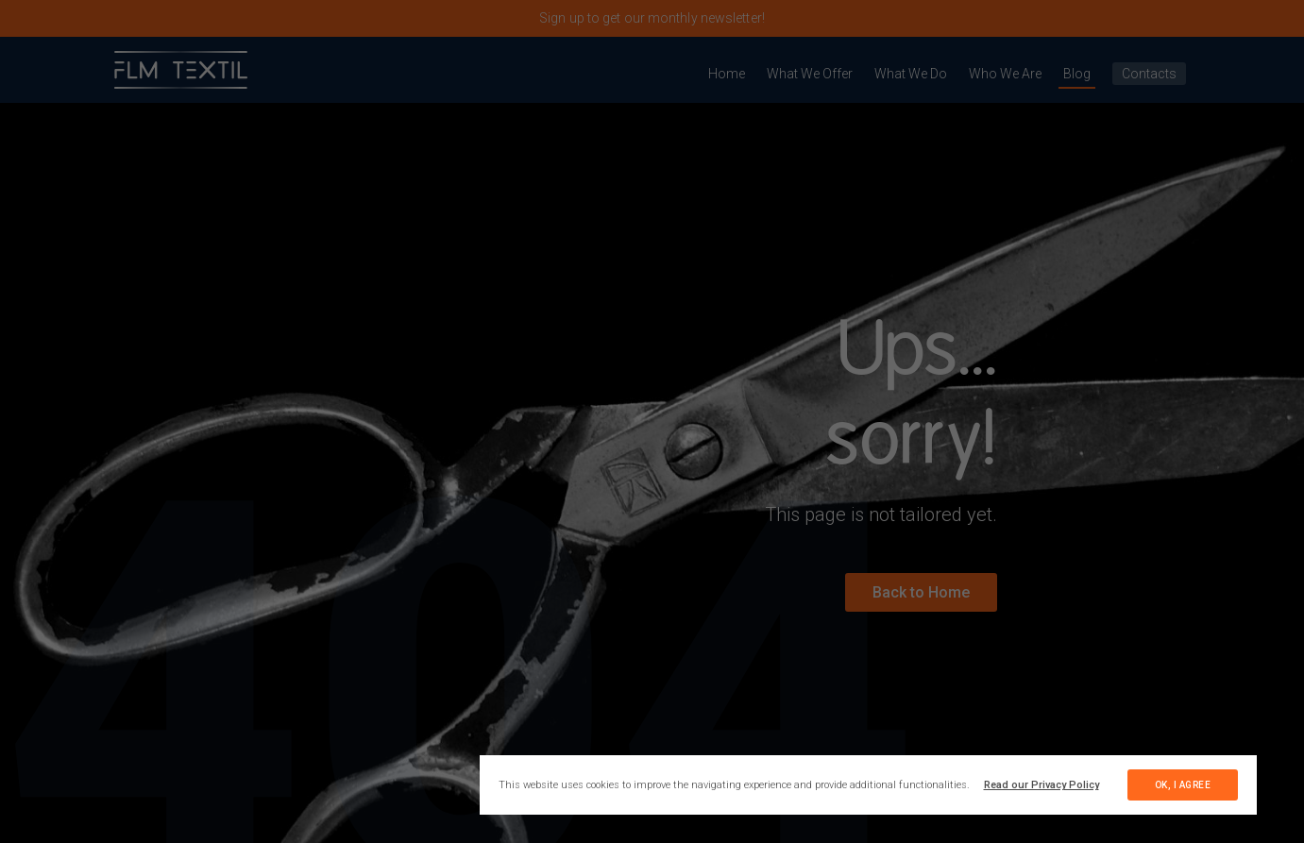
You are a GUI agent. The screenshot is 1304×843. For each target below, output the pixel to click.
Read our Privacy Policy (1041, 785)
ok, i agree (1183, 785)
